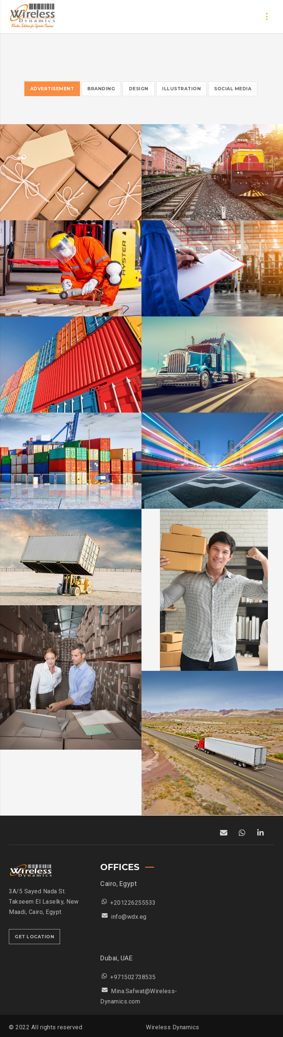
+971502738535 (133, 977)
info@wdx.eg (129, 916)
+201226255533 (133, 902)
